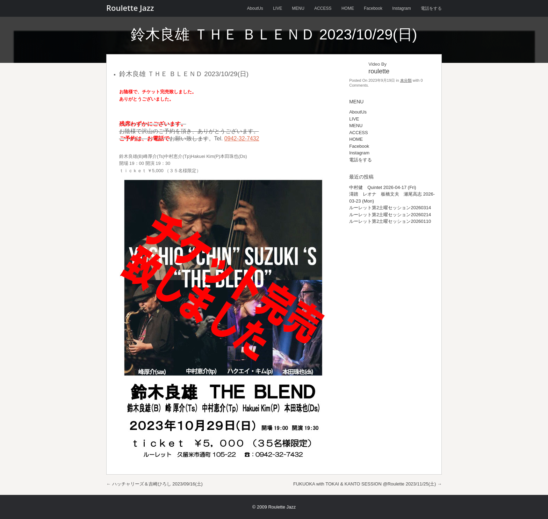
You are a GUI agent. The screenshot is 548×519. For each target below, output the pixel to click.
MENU (298, 8)
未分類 (406, 80)
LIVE (277, 8)
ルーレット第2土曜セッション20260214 (390, 214)
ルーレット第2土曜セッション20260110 (390, 221)
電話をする (431, 8)
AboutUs (255, 8)
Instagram (401, 8)
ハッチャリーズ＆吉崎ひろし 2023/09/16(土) (154, 484)
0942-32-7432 (241, 138)
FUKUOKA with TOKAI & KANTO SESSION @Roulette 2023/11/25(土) (367, 484)
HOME (347, 8)
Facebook (373, 8)
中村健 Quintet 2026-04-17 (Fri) (382, 187)
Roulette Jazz (130, 7)
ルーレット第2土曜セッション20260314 (390, 207)
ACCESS (322, 8)
